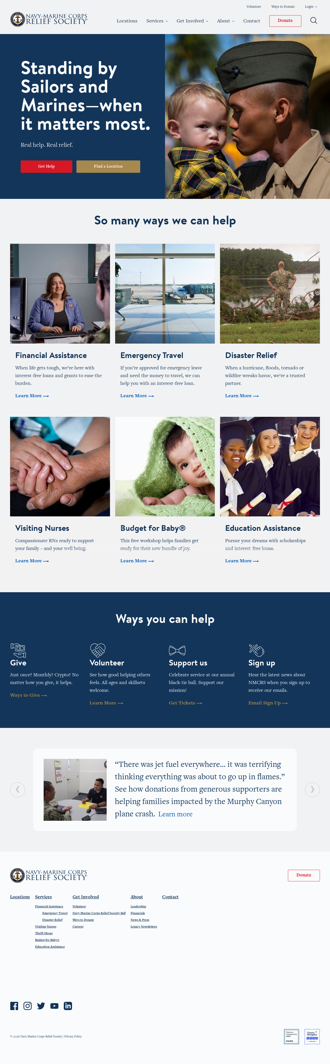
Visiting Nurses (45, 926)
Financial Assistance (49, 906)
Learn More (106, 703)
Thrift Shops (44, 933)
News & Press (140, 920)
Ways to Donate (283, 7)
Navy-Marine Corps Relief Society (49, 19)
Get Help (46, 167)
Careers (78, 926)
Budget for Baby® (47, 940)
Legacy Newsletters (144, 926)
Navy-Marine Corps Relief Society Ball (99, 913)
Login (311, 7)
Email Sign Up (268, 703)
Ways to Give (28, 695)
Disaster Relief (52, 920)
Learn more (175, 814)
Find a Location (108, 167)
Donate (285, 21)
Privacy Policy (73, 1036)
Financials (138, 913)
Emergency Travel (54, 913)
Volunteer (254, 7)
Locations (127, 21)
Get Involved (192, 21)
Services (157, 21)
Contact (251, 21)
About (225, 21)
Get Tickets (185, 703)
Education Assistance (50, 946)
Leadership (138, 906)
